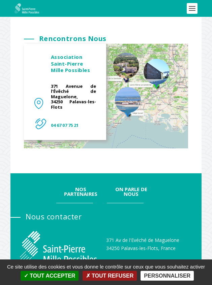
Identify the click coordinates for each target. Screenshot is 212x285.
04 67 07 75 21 (65, 108)
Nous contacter (54, 199)
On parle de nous (131, 174)
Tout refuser (110, 276)
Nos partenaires (80, 174)
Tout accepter (49, 276)
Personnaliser (167, 276)
